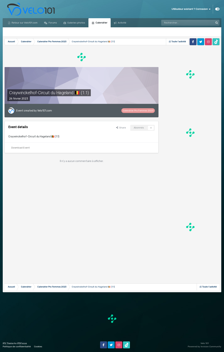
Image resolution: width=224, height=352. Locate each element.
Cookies (38, 346)
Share (121, 127)
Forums (52, 22)
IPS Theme (8, 343)
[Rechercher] (176, 23)
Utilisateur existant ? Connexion (191, 9)
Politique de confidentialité (17, 346)
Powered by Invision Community (204, 346)
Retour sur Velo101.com (24, 22)
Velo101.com (44, 110)
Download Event (20, 147)
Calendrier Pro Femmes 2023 (138, 110)
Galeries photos (76, 22)
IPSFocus (22, 343)
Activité (121, 22)
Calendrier (101, 22)
